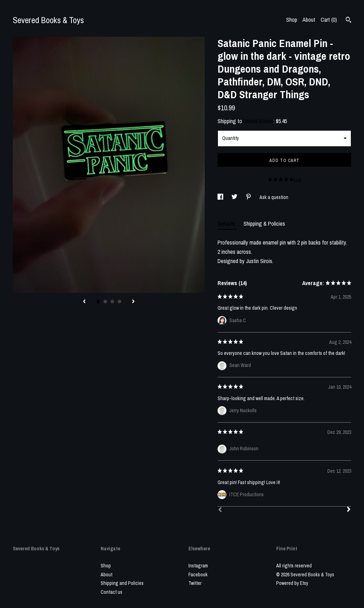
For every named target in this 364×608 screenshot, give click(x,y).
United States (258, 121)
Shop (291, 19)
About (309, 19)
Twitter (195, 583)
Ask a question (273, 197)
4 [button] (119, 301)
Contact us (111, 592)
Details (227, 223)
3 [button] (112, 301)
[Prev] (220, 510)
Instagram (198, 565)
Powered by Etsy (292, 583)
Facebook (198, 574)
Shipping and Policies (122, 583)
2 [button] (105, 301)
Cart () (329, 19)
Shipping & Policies (264, 223)
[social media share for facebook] (221, 197)
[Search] (348, 21)
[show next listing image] (133, 301)
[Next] (348, 510)
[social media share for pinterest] (249, 197)
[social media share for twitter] (235, 197)
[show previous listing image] (84, 301)
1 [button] (98, 301)
